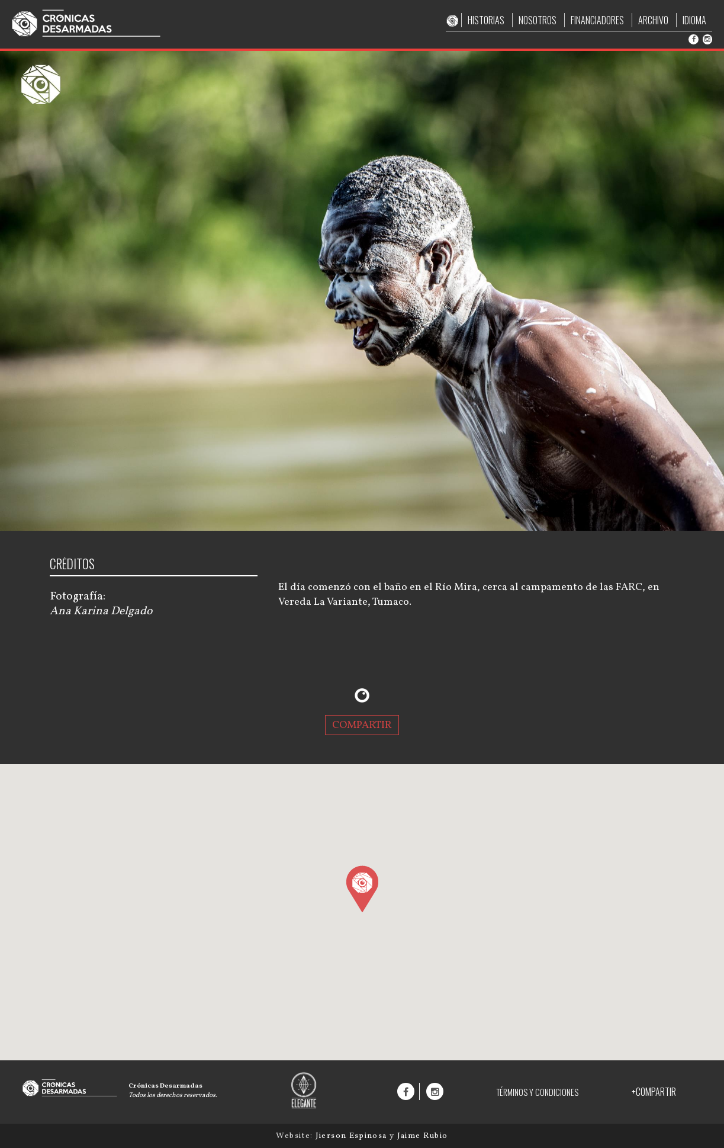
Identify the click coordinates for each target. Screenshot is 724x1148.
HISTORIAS (486, 20)
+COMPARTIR (654, 1092)
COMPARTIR (362, 724)
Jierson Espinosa (353, 1135)
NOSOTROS (537, 20)
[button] (362, 888)
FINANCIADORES (597, 20)
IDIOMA (694, 20)
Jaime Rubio (422, 1135)
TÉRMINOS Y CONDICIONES (537, 1092)
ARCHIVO (653, 20)
